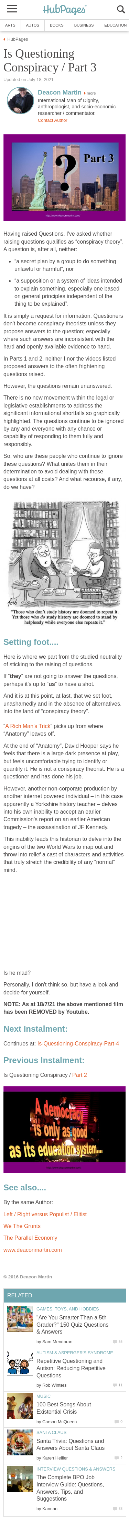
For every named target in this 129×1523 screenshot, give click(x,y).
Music (43, 1396)
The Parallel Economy (30, 1238)
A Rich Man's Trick (27, 726)
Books (57, 25)
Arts (10, 25)
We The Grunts (22, 1226)
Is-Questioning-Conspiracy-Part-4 (78, 1044)
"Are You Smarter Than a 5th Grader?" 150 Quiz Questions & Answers (72, 1325)
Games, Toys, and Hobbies (67, 1308)
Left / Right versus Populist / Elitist (45, 1214)
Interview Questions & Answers (75, 1469)
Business (84, 25)
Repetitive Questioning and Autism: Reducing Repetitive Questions (71, 1368)
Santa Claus (51, 1432)
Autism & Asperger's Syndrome (74, 1352)
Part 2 (79, 1075)
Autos (32, 25)
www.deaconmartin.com (32, 1250)
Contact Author (52, 120)
